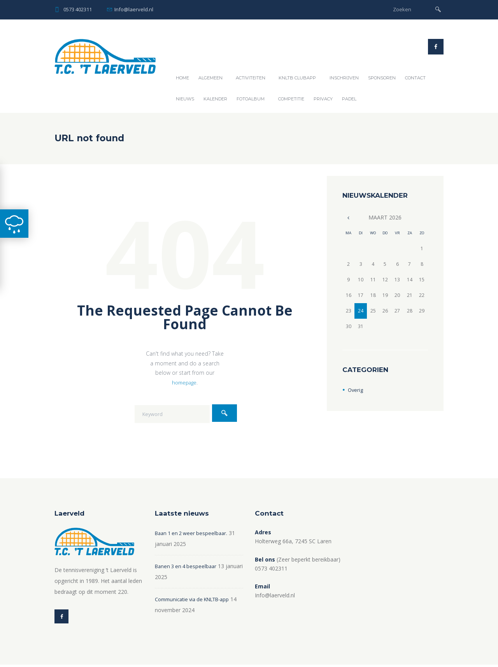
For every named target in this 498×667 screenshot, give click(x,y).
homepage (184, 382)
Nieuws (185, 99)
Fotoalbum (251, 99)
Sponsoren (382, 78)
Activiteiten (250, 78)
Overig (356, 389)
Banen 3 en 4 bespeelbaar (188, 566)
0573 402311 (77, 9)
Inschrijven (344, 78)
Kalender (215, 99)
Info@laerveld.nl (133, 9)
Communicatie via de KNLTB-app (197, 599)
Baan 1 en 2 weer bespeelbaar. (194, 533)
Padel (349, 99)
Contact (415, 78)
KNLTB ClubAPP (297, 78)
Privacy (323, 99)
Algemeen (210, 78)
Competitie (291, 99)
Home (182, 78)
